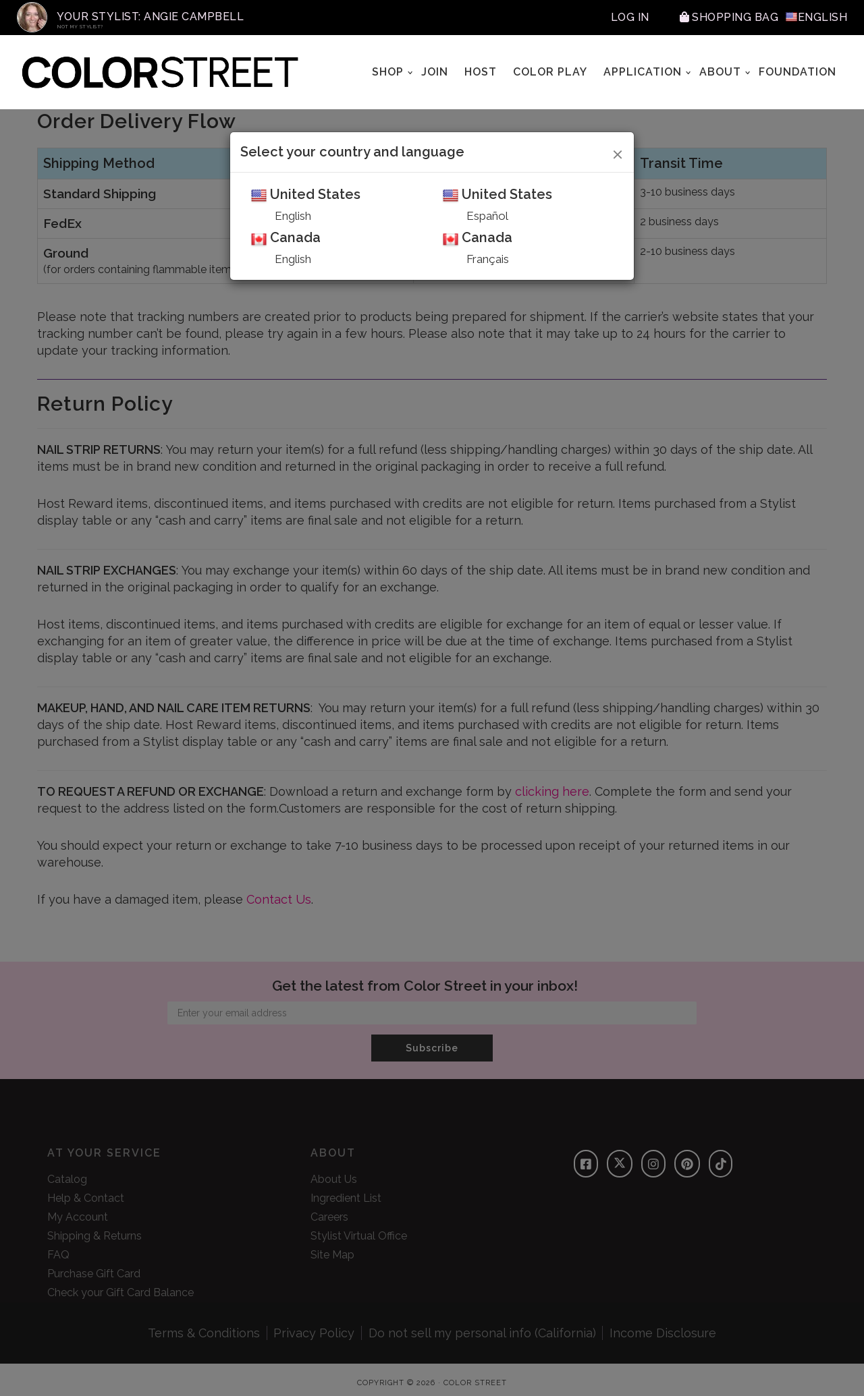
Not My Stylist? (80, 27)
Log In (630, 17)
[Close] (618, 152)
